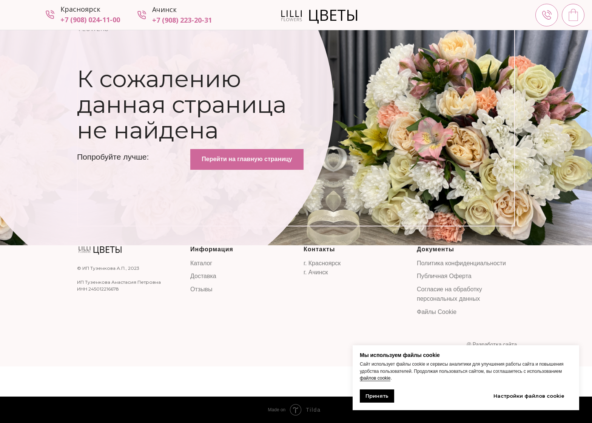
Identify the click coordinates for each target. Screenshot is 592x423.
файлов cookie (375, 378)
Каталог (201, 263)
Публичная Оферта (444, 276)
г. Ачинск (316, 272)
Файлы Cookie (436, 312)
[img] (546, 15)
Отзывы (201, 289)
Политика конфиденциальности (461, 263)
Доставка (203, 276)
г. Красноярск (322, 263)
